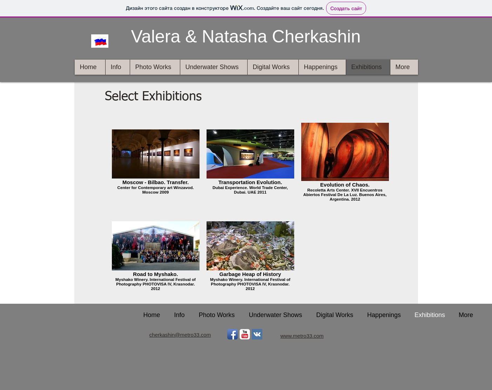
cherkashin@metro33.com (180, 335)
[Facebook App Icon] (232, 334)
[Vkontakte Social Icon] (257, 334)
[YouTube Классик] (245, 334)
